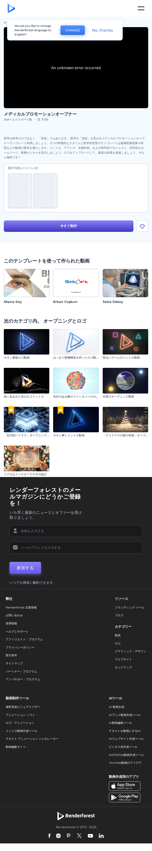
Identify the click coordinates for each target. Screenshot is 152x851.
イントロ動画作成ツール (21, 731)
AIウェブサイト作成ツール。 (127, 738)
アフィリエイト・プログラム (24, 639)
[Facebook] (49, 836)
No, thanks (102, 30)
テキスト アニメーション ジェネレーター (32, 738)
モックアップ (123, 667)
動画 (118, 635)
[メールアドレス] (76, 548)
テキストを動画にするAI (125, 731)
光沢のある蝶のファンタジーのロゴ (76, 396)
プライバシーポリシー (20, 647)
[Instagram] (58, 836)
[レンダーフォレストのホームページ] (11, 8)
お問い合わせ (14, 615)
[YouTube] (90, 836)
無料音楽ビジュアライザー (23, 707)
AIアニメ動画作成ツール (125, 715)
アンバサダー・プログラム (23, 679)
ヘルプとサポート (17, 631)
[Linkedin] (101, 836)
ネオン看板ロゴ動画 (17, 357)
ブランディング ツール (129, 607)
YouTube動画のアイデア (125, 762)
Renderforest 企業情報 (21, 607)
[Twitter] (79, 836)
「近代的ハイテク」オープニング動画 (28, 435)
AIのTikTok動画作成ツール (126, 755)
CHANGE (72, 30)
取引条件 (11, 655)
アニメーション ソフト (20, 715)
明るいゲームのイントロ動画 (121, 357)
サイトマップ (14, 663)
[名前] (76, 531)
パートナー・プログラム (21, 671)
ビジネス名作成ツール (123, 747)
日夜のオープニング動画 (118, 396)
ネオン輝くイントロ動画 (69, 435)
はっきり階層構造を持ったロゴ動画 (76, 357)
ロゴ (118, 643)
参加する (25, 567)
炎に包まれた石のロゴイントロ (24, 396)
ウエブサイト (123, 659)
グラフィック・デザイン (130, 651)
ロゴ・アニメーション (20, 723)
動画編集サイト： (17, 747)
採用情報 (11, 623)
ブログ (119, 615)
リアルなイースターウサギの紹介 (25, 474)
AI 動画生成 (116, 707)
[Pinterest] (68, 836)
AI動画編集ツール (120, 723)
